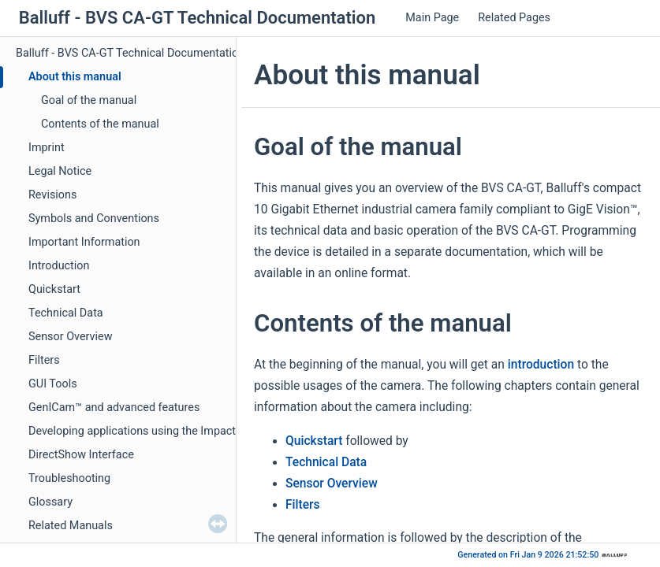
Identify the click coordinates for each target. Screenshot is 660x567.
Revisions (52, 195)
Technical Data (65, 313)
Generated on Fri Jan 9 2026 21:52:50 (529, 555)
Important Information (84, 242)
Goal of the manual (88, 100)
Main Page (432, 17)
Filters (44, 360)
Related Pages (514, 17)
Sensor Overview (70, 336)
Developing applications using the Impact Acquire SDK (164, 431)
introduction (541, 365)
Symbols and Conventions (93, 218)
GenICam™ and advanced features (113, 407)
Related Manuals (70, 525)
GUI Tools (52, 384)
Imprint (46, 147)
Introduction (58, 265)
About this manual (74, 76)
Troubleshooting (69, 478)
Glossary (50, 502)
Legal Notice (59, 171)
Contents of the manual (100, 124)
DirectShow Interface (81, 454)
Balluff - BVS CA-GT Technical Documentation (130, 53)
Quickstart (54, 289)
